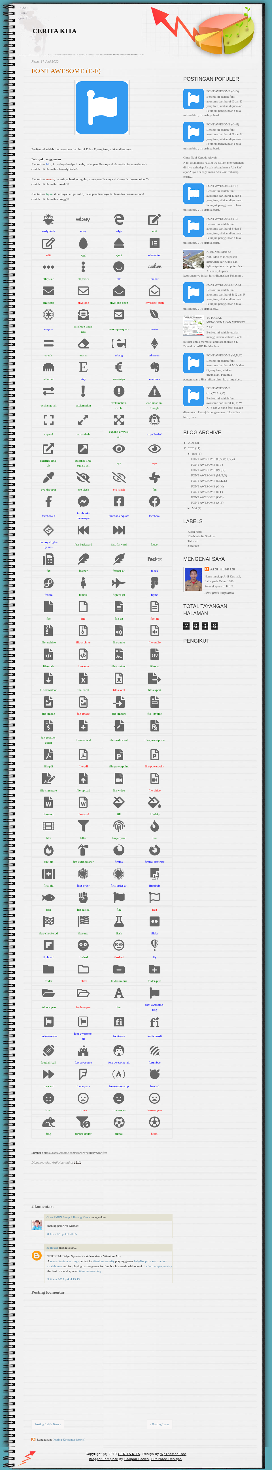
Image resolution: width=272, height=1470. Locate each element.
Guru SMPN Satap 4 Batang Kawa (68, 1217)
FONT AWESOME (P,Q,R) (223, 284)
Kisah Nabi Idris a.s (218, 251)
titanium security (104, 1261)
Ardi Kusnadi (222, 569)
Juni (194, 453)
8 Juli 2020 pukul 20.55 (62, 1234)
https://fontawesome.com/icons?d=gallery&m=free (75, 1152)
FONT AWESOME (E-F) (66, 70)
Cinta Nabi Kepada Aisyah (200, 157)
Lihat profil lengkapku (219, 592)
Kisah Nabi (195, 531)
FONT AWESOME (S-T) (222, 218)
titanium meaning (90, 1271)
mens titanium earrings (64, 1261)
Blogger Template (103, 1459)
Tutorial (192, 541)
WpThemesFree (173, 1454)
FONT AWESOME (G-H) (222, 124)
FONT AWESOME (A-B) (207, 502)
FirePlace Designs (166, 1459)
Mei (194, 508)
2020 (191, 448)
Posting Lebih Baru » (48, 1424)
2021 (191, 442)
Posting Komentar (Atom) (69, 1439)
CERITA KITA (55, 31)
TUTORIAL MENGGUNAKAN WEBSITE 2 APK (225, 322)
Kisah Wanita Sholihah (202, 536)
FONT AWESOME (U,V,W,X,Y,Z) (213, 459)
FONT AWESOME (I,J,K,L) (209, 480)
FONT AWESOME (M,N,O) (224, 355)
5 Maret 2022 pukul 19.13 (63, 1279)
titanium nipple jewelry (157, 1266)
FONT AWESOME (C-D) (222, 91)
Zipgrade (193, 545)
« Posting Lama (159, 1424)
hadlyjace (52, 1247)
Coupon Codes (136, 1459)
